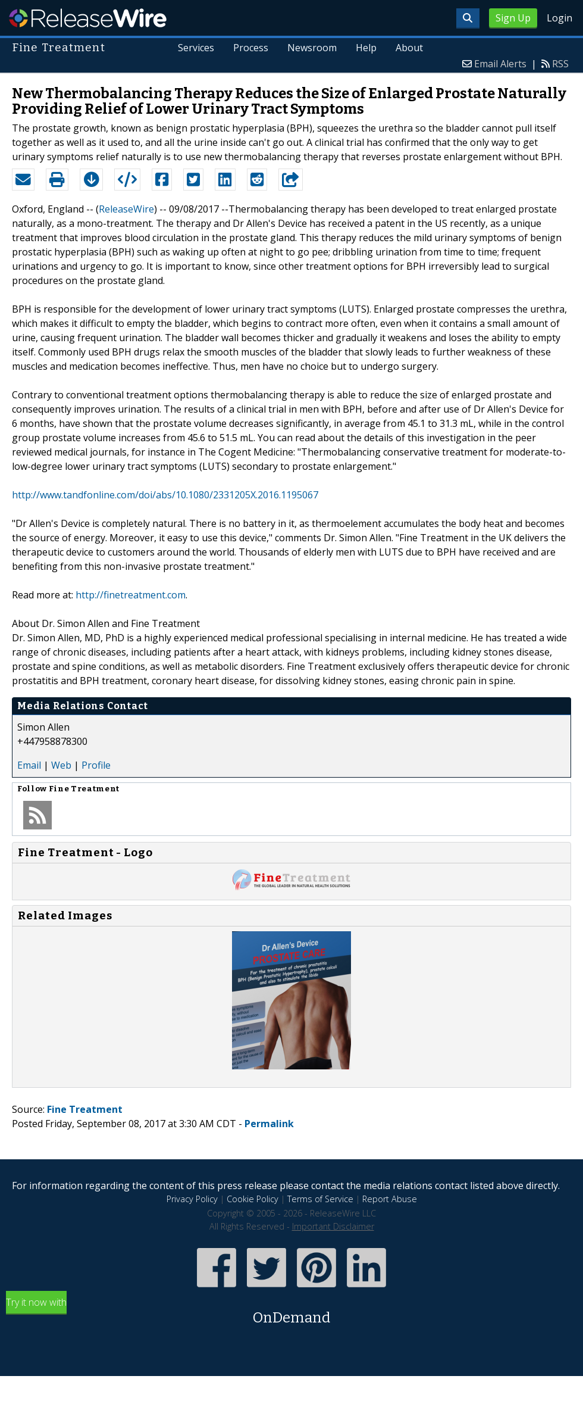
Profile (96, 765)
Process (250, 47)
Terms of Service (320, 1199)
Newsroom (312, 47)
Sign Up (513, 17)
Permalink (269, 1123)
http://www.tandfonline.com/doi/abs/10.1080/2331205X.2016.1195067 (165, 494)
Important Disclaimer (333, 1226)
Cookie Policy (252, 1199)
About (409, 47)
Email (29, 765)
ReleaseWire (88, 18)
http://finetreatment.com (131, 594)
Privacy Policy (192, 1199)
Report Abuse (389, 1199)
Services (196, 47)
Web (61, 765)
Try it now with (291, 1312)
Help (366, 47)
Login (559, 17)
